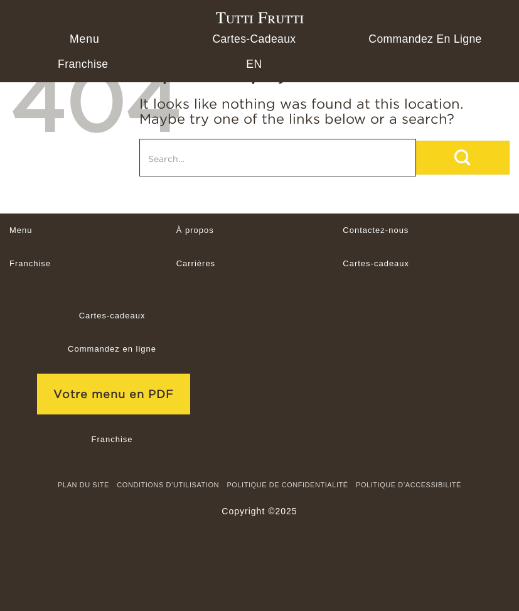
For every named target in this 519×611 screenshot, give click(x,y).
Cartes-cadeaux (254, 39)
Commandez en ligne (424, 39)
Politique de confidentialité (287, 485)
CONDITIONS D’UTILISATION (168, 485)
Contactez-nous (376, 230)
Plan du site (83, 485)
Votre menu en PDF (113, 394)
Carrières (195, 263)
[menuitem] (254, 64)
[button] (83, 39)
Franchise (83, 64)
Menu (21, 230)
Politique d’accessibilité (408, 485)
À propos (195, 230)
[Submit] (463, 157)
